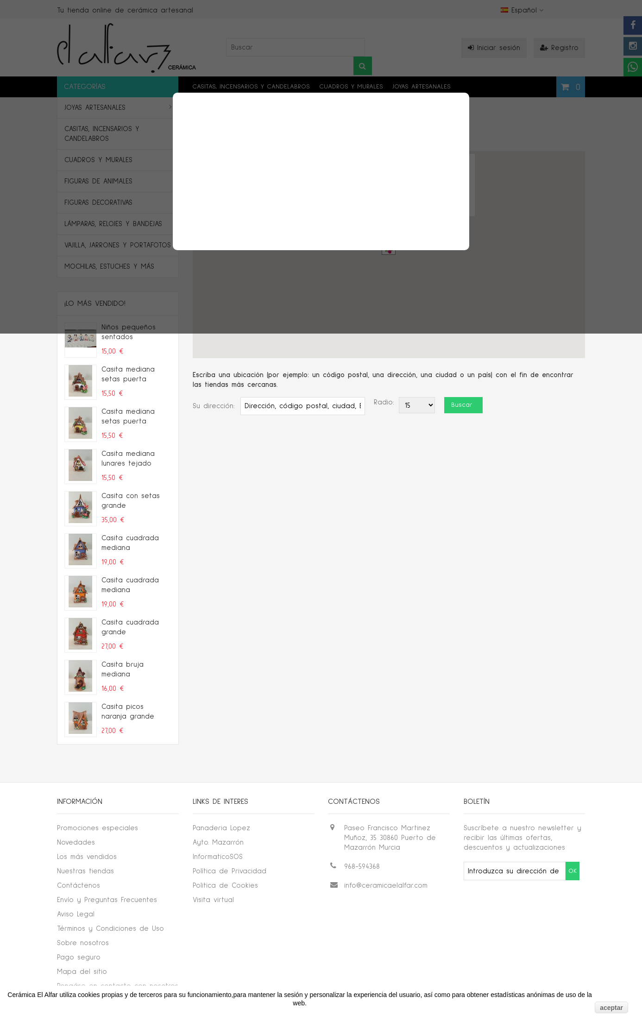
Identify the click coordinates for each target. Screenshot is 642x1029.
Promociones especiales (97, 828)
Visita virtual (213, 899)
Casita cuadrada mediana (130, 543)
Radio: (384, 402)
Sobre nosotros (83, 943)
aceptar (611, 1007)
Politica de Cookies (225, 885)
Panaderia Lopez (221, 828)
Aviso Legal (75, 914)
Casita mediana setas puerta (128, 374)
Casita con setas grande (130, 500)
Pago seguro (79, 957)
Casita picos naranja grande (127, 711)
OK (572, 871)
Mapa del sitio (82, 971)
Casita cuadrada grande (130, 627)
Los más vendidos (87, 856)
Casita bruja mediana (122, 669)
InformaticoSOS (218, 856)
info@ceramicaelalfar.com (386, 885)
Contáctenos (78, 885)
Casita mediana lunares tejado (128, 458)
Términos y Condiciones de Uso (110, 928)
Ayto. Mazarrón (218, 842)
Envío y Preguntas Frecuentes (107, 899)
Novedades (76, 842)
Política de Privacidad (229, 871)
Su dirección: (214, 406)
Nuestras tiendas (85, 871)
